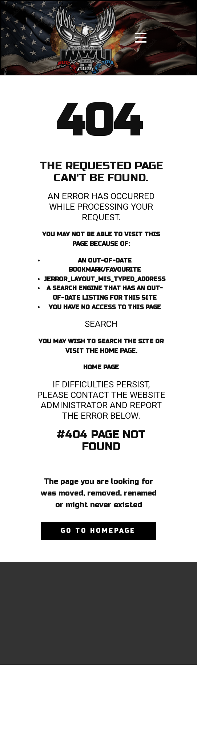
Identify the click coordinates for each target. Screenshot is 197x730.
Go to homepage (98, 530)
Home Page (101, 367)
